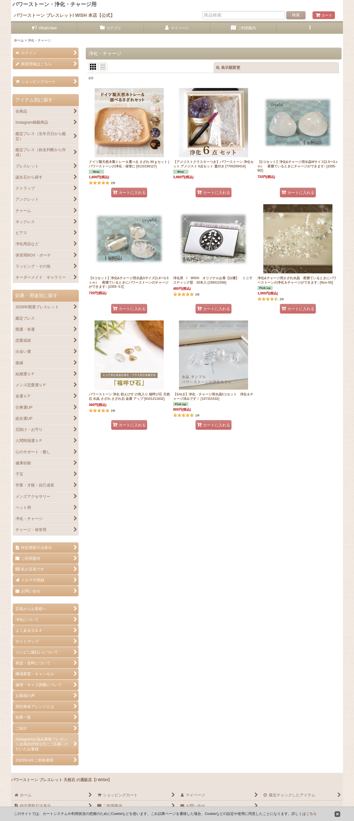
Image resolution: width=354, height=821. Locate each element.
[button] (310, 28)
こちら (311, 814)
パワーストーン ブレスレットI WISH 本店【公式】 (64, 15)
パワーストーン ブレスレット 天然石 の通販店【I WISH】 (61, 780)
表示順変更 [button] (228, 67)
